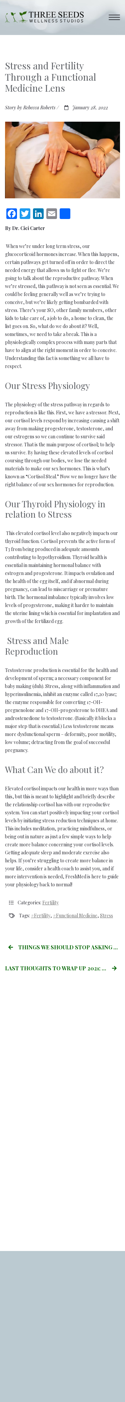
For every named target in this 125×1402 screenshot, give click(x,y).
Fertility (50, 902)
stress (106, 915)
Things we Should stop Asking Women (64, 947)
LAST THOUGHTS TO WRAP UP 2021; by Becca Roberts (62, 968)
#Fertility (40, 915)
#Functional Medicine (75, 915)
